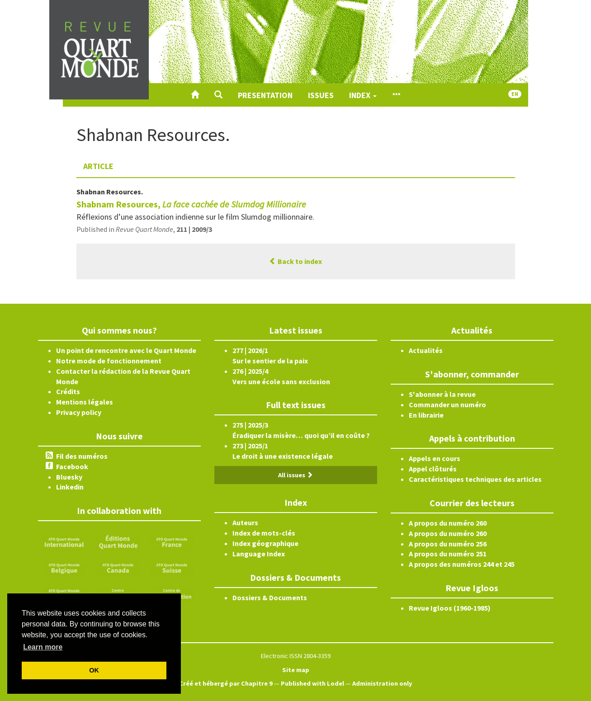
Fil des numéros (82, 456)
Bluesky (69, 476)
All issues (295, 475)
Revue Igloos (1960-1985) (450, 607)
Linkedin (70, 486)
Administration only (382, 683)
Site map (295, 670)
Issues (321, 95)
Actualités (426, 350)
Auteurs (245, 522)
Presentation (265, 95)
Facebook (72, 466)
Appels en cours (434, 458)
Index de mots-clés (263, 532)
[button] (218, 95)
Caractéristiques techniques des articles (475, 479)
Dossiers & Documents (269, 597)
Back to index (295, 261)
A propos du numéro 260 (448, 522)
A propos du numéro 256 (448, 543)
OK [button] (94, 670)
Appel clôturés (433, 468)
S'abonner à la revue (442, 394)
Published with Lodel (312, 683)
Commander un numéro (447, 404)
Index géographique (265, 543)
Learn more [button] (42, 647)
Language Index (258, 553)
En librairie (426, 414)
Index (363, 95)
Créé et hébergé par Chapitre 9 (226, 683)
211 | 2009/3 (194, 229)
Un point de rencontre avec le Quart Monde (126, 350)
